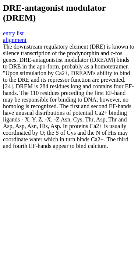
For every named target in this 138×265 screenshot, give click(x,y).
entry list (13, 33)
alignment (14, 40)
